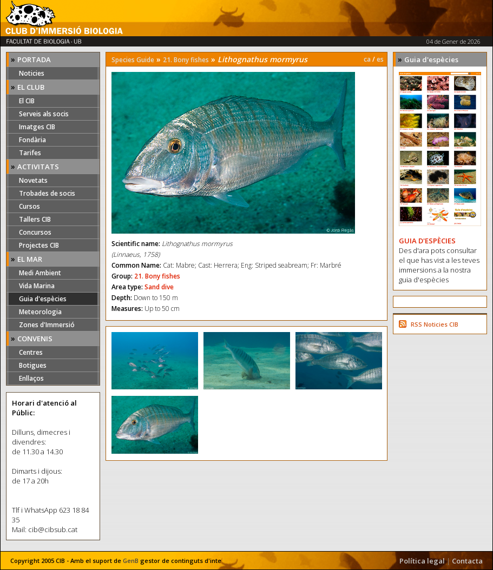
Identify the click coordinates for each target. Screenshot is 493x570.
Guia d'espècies (43, 298)
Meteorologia (40, 311)
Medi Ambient (40, 272)
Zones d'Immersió (47, 324)
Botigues (33, 365)
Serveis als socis (44, 113)
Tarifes (30, 152)
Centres (31, 352)
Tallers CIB (35, 219)
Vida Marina (37, 285)
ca (367, 59)
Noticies (31, 73)
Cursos (29, 206)
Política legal (422, 561)
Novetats (33, 180)
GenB (131, 560)
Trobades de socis (47, 193)
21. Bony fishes (186, 59)
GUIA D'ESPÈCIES (427, 241)
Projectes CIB (39, 245)
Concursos (35, 232)
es (380, 59)
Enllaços (31, 378)
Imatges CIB (37, 126)
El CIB (27, 100)
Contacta (467, 561)
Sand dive (159, 286)
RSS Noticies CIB (434, 324)
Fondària (32, 139)
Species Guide (132, 59)
